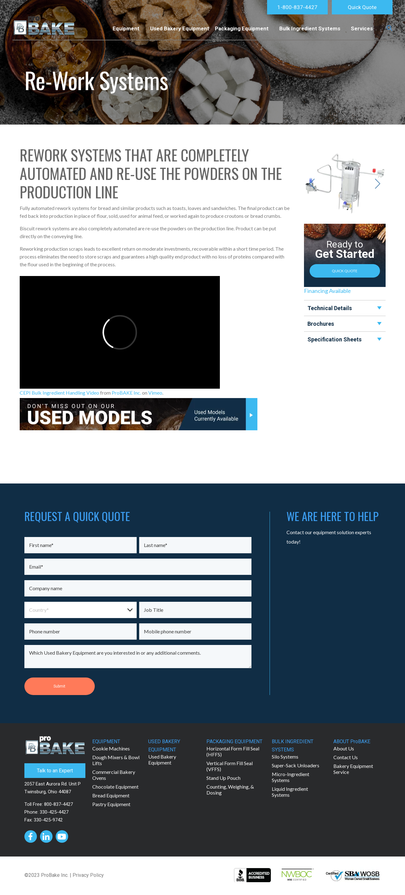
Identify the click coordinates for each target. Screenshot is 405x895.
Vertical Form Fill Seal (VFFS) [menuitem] (229, 766)
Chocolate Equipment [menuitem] (115, 787)
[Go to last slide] (312, 184)
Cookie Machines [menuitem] (111, 748)
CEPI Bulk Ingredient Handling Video (59, 393)
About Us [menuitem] (343, 748)
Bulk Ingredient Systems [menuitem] (309, 28)
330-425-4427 (54, 812)
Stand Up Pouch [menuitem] (223, 778)
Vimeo (155, 393)
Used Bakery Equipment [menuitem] (179, 28)
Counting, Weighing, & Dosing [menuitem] (230, 789)
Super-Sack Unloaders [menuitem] (295, 765)
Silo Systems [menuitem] (285, 756)
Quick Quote (362, 7)
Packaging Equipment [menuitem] (242, 28)
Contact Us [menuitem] (345, 757)
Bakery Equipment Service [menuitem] (353, 769)
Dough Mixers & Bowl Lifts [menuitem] (115, 760)
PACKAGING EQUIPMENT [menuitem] (234, 741)
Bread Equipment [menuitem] (110, 795)
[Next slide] (378, 184)
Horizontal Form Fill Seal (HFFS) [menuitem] (232, 751)
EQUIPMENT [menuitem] (106, 741)
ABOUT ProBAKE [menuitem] (351, 741)
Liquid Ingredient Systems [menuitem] (290, 792)
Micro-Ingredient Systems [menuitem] (290, 777)
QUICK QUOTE (344, 270)
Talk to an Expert (55, 771)
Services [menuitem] (362, 28)
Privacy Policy (88, 875)
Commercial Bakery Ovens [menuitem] (113, 775)
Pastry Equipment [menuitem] (111, 804)
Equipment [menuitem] (126, 28)
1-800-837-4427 (297, 7)
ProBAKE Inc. (126, 393)
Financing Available (327, 290)
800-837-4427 (58, 804)
